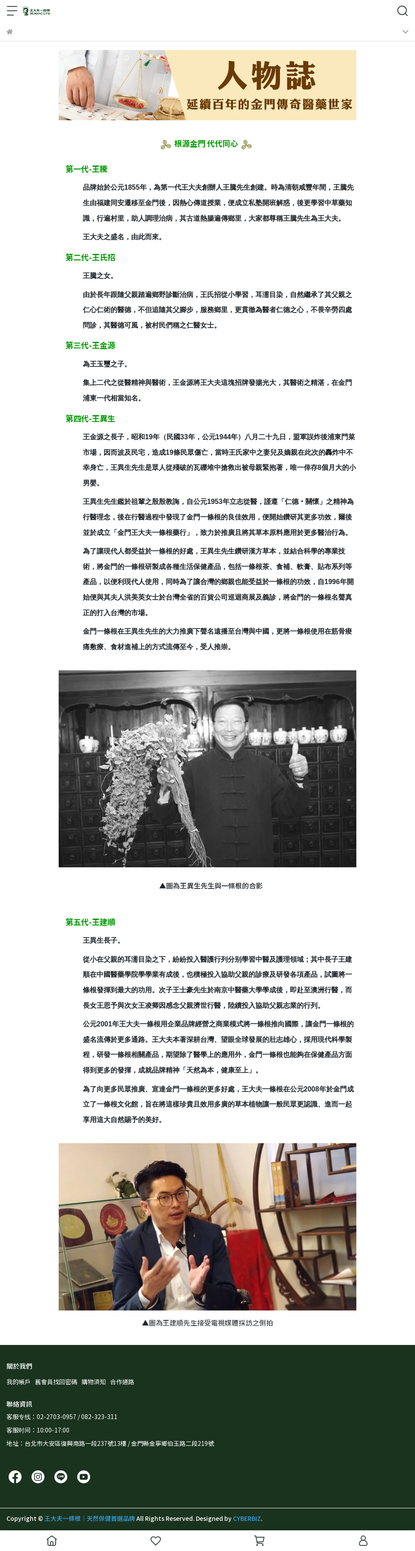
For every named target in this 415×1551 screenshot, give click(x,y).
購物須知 (94, 1381)
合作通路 (122, 1381)
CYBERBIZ (247, 1518)
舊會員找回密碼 (56, 1381)
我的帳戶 (18, 1381)
